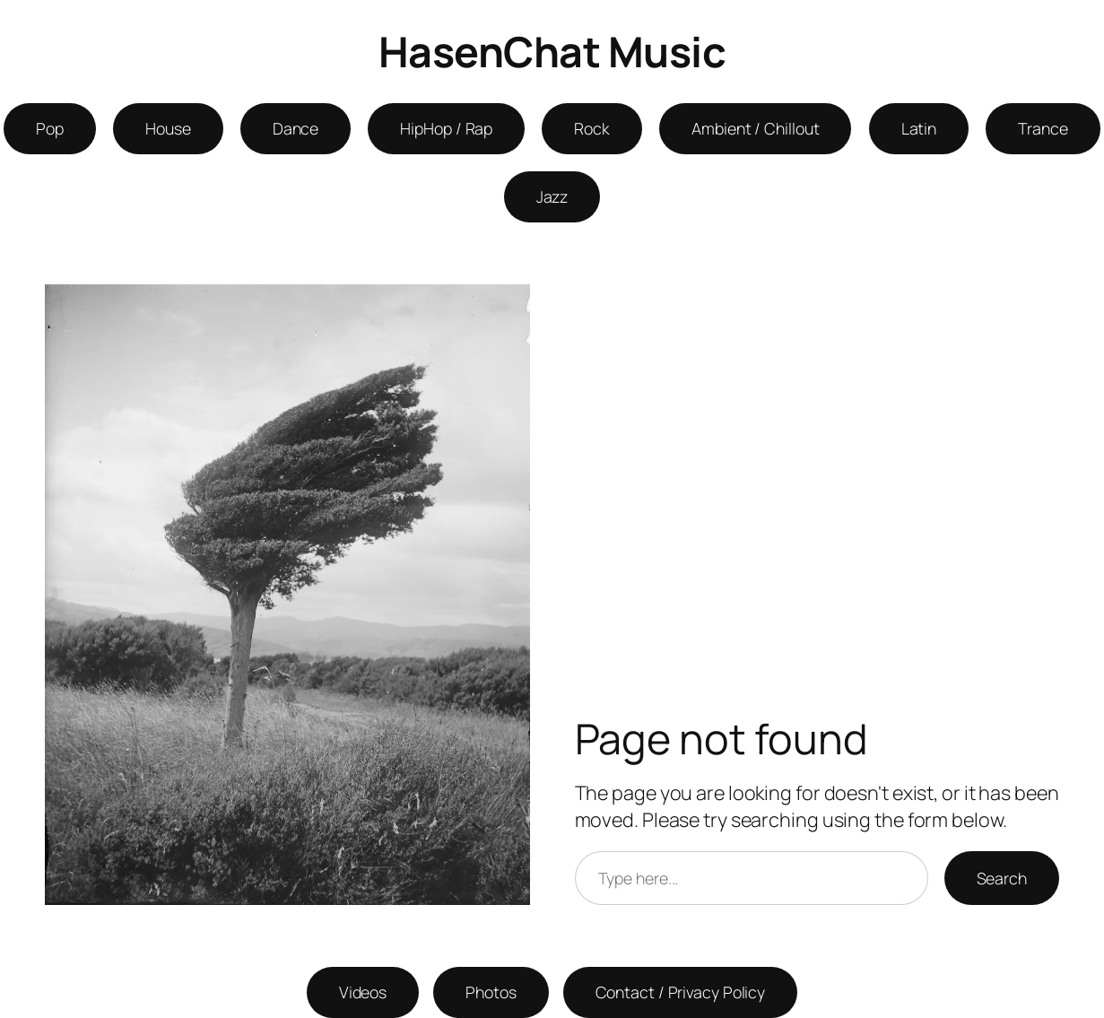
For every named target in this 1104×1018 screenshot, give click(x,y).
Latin (919, 128)
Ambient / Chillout (755, 128)
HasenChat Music (552, 51)
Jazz (552, 196)
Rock (592, 128)
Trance (1042, 128)
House (168, 128)
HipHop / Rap (446, 128)
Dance (296, 128)
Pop (50, 128)
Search (1002, 878)
